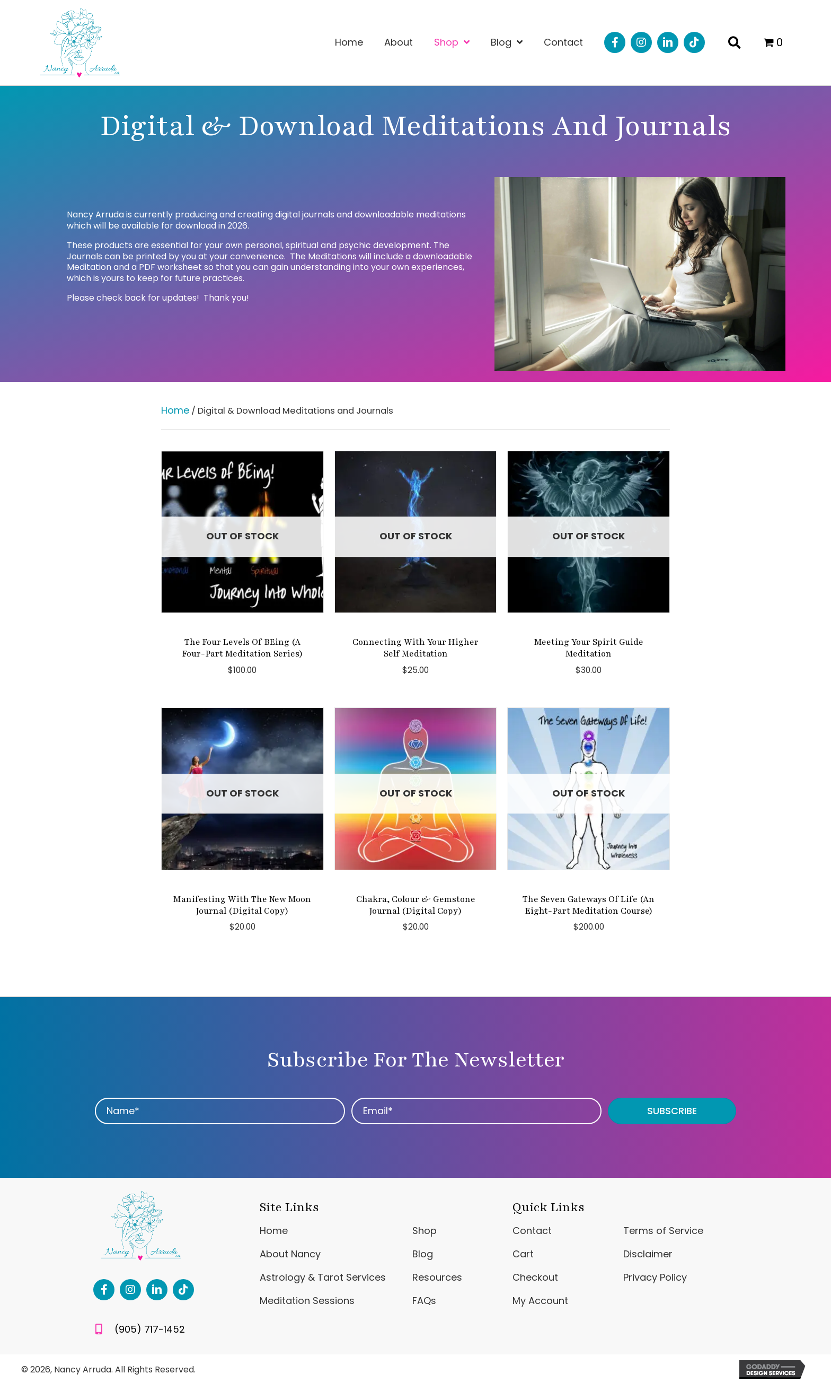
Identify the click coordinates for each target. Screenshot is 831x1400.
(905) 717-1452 (149, 1329)
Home (175, 410)
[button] (614, 42)
